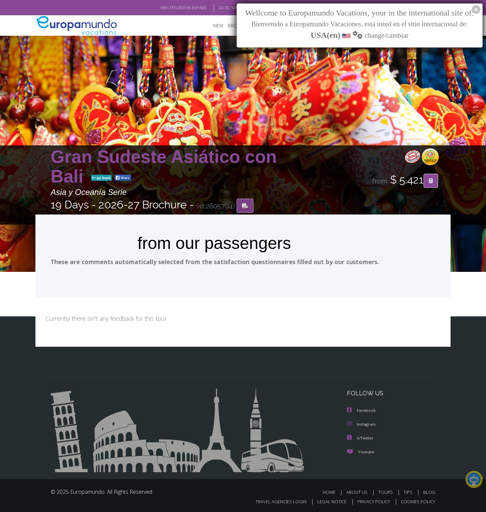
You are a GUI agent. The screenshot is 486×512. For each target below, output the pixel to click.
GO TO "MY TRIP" (222, 8)
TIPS (409, 491)
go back (101, 178)
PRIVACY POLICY (371, 500)
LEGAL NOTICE (327, 500)
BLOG (429, 491)
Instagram (361, 423)
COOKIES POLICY (416, 500)
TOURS (387, 491)
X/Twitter (360, 437)
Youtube (360, 450)
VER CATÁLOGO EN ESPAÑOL (168, 8)
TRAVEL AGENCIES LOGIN (274, 500)
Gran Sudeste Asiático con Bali (164, 166)
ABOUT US (359, 491)
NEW (211, 25)
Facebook (361, 410)
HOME (331, 491)
